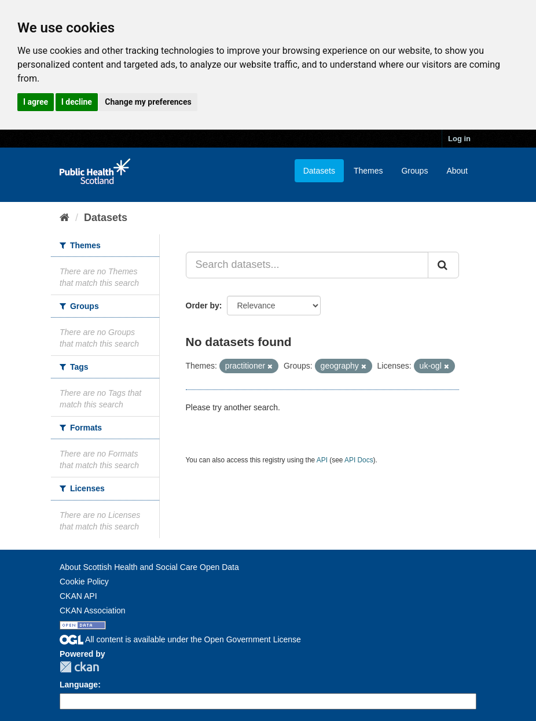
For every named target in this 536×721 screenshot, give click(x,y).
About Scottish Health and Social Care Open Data (149, 567)
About (457, 170)
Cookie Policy (84, 581)
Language (79, 684)
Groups (414, 170)
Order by (202, 305)
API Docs (358, 460)
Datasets (319, 170)
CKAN (79, 667)
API (322, 460)
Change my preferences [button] (148, 101)
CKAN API (78, 596)
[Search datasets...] (307, 265)
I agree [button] (35, 101)
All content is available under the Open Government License (180, 639)
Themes (368, 170)
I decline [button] (76, 101)
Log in (459, 138)
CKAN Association (93, 610)
